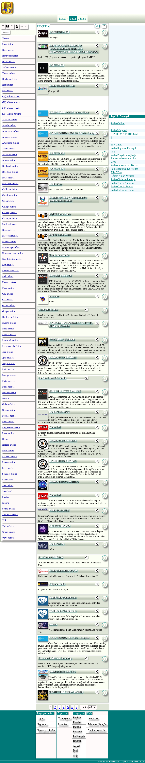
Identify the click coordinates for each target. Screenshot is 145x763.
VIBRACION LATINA (62, 671)
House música (8, 61)
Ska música (7, 479)
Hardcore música (10, 317)
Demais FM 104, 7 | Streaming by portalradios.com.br (68, 199)
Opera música (8, 410)
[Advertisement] (80, 7)
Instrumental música (11, 346)
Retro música (8, 450)
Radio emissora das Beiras (124, 165)
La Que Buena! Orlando (52, 377)
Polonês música (9, 416)
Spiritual (6, 497)
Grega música (8, 311)
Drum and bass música (12, 253)
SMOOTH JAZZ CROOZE (65, 391)
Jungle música (8, 363)
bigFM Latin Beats (60, 213)
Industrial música (10, 340)
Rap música (7, 85)
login (40, 718)
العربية (76, 745)
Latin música (8, 369)
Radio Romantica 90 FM (63, 570)
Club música (8, 201)
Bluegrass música (10, 172)
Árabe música (8, 160)
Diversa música (9, 241)
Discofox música (10, 236)
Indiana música (9, 334)
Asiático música (9, 154)
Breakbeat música (10, 183)
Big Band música (10, 166)
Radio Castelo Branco (122, 186)
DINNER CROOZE (60, 275)
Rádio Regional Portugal (123, 148)
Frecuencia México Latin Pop (55, 658)
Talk (4, 520)
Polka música (8, 421)
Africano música (9, 119)
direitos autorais (96, 730)
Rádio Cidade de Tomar (123, 190)
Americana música (10, 143)
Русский (77, 731)
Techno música (9, 67)
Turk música (8, 526)
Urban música (8, 532)
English (77, 717)
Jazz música (7, 352)
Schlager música (9, 474)
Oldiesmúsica (8, 404)
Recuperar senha (46, 730)
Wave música (8, 538)
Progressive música (11, 427)
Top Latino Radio (59, 255)
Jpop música (8, 358)
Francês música (9, 282)
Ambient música (9, 137)
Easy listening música (12, 259)
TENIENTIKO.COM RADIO (66, 691)
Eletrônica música (10, 270)
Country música (9, 218)
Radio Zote (55, 184)
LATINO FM (56, 153)
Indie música (8, 328)
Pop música (7, 44)
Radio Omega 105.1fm (61, 85)
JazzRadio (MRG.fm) (50, 557)
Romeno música (9, 456)
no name (54, 295)
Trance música (8, 73)
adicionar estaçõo (97, 724)
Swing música (8, 508)
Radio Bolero (56, 543)
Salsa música (8, 468)
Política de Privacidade (108, 761)
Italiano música (9, 323)
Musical (6, 398)
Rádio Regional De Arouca (124, 168)
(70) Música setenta (11, 102)
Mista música (8, 387)
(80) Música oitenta (11, 108)
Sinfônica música (10, 514)
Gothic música (8, 305)
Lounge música (9, 375)
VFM (113, 161)
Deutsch (77, 740)
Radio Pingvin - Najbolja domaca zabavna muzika (123, 157)
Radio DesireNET (59, 411)
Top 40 (5, 38)
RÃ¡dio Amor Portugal (122, 175)
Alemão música (9, 125)
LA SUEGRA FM (59, 31)
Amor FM (54, 427)
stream (53, 624)
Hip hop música (9, 79)
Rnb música (7, 90)
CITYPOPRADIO (59, 525)
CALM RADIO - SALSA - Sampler (69, 637)
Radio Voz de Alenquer (122, 183)
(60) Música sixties (11, 96)
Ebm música (8, 265)
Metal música (8, 381)
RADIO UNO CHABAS (62, 357)
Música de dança (10, 224)
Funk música (8, 288)
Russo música (8, 462)
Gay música (7, 294)
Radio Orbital (117, 123)
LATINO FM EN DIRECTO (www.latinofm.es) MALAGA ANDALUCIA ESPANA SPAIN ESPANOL (73, 48)
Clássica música (9, 195)
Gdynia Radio (57, 583)
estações (62, 724)
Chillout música (9, 189)
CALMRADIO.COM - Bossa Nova (68, 112)
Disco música (8, 230)
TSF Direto (116, 144)
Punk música (8, 433)
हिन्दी (75, 750)
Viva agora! (64, 718)
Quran (5, 439)
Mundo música (9, 392)
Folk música (7, 276)
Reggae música (9, 445)
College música (9, 207)
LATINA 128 (56, 64)
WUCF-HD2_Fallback (62, 339)
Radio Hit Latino (48, 309)
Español (77, 722)
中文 (75, 755)
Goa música (7, 299)
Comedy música (9, 212)
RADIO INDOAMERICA (63, 481)
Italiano (77, 726)
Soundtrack (7, 491)
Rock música (8, 50)
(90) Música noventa (11, 114)
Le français (79, 736)
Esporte (5, 503)
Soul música (7, 485)
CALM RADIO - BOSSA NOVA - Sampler (73, 132)
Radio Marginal (119, 130)
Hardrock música (10, 56)
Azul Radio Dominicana (62, 597)
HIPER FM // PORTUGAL (124, 134)
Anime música (8, 148)
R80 (113, 151)
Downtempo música (11, 247)
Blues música (8, 177)
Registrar (42, 724)
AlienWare (116, 172)
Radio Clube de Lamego (123, 179)
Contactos (93, 718)
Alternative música (10, 131)
